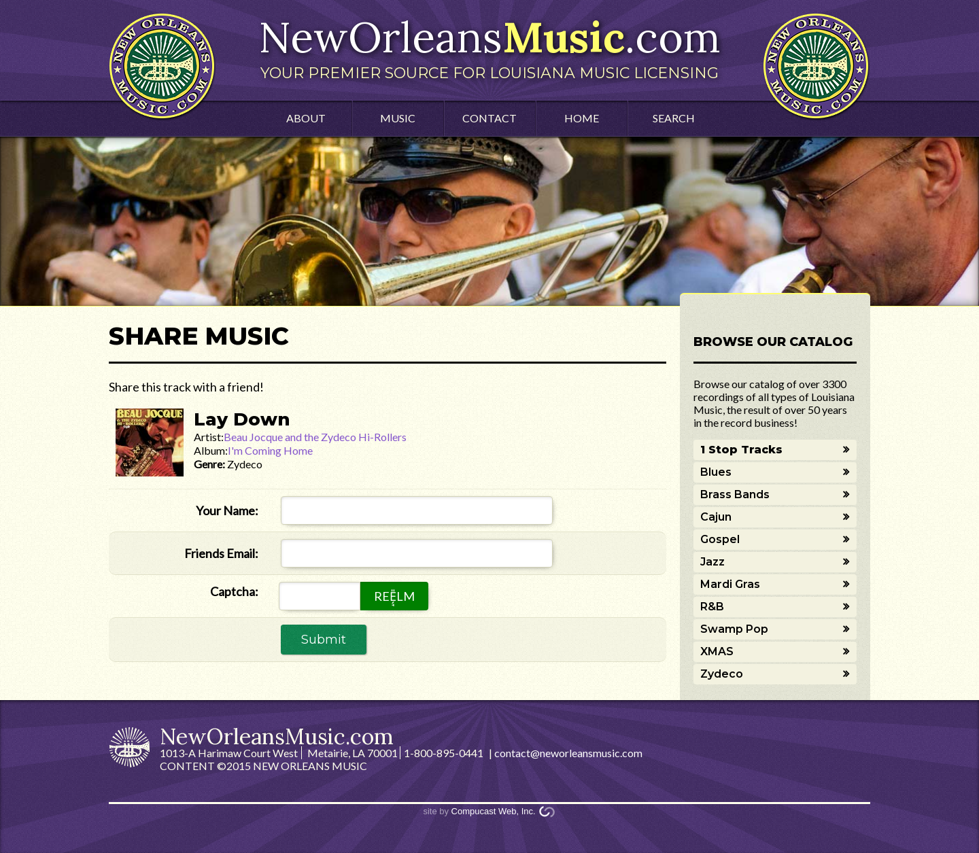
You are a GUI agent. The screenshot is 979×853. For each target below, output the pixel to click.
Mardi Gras (730, 584)
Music (397, 117)
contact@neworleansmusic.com (568, 752)
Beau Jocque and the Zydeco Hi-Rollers (315, 436)
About (306, 117)
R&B (712, 606)
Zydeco (721, 673)
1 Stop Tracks (741, 449)
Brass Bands (735, 494)
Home (581, 117)
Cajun (716, 516)
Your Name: (227, 510)
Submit (323, 639)
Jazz (712, 561)
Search (674, 117)
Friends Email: (221, 553)
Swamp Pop (734, 629)
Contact (489, 117)
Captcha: (234, 591)
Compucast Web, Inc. (493, 811)
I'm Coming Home (270, 450)
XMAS (717, 651)
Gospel (720, 539)
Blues (716, 472)
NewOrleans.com (489, 46)
